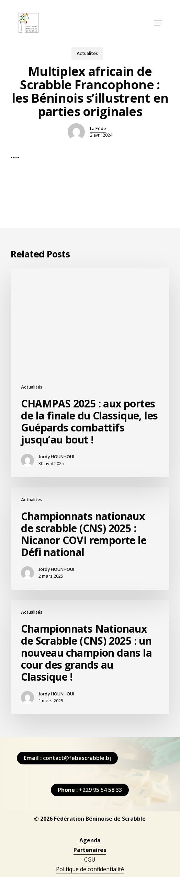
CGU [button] (89, 859)
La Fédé (98, 129)
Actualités (87, 54)
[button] (158, 23)
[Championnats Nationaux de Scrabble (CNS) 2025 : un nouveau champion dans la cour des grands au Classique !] (90, 657)
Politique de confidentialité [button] (90, 869)
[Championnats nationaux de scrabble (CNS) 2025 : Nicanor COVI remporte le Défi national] (90, 538)
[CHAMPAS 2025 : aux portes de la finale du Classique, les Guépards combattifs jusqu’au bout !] (90, 372)
